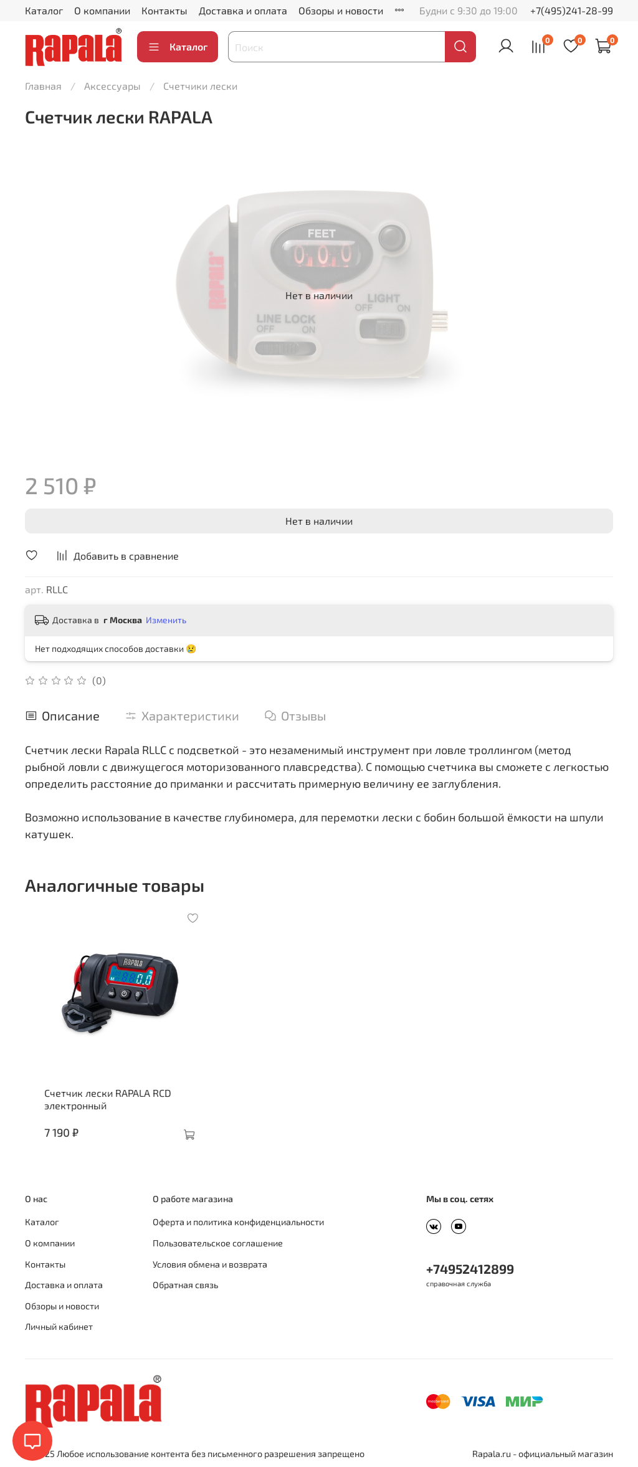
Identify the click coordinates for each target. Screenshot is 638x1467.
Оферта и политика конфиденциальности (238, 1222)
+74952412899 (470, 1269)
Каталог (44, 10)
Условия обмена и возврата (210, 1264)
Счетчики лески (200, 86)
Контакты (164, 10)
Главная (43, 86)
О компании (102, 10)
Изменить (166, 619)
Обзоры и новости (340, 10)
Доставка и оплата (243, 10)
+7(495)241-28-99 (571, 10)
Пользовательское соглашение (218, 1243)
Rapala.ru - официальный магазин (542, 1453)
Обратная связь (185, 1284)
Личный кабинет (59, 1327)
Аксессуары (112, 86)
